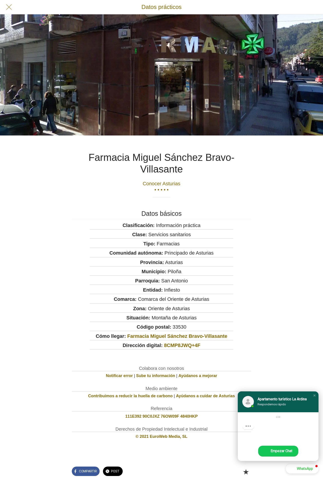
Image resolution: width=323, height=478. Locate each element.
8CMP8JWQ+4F (182, 345)
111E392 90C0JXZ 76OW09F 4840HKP (161, 416)
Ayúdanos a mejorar (198, 375)
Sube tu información (155, 375)
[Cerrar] (9, 7)
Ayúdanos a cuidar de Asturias (205, 396)
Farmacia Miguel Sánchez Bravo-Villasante (177, 336)
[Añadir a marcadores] (245, 471)
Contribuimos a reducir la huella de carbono (130, 396)
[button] (314, 395)
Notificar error (119, 375)
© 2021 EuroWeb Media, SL (162, 436)
